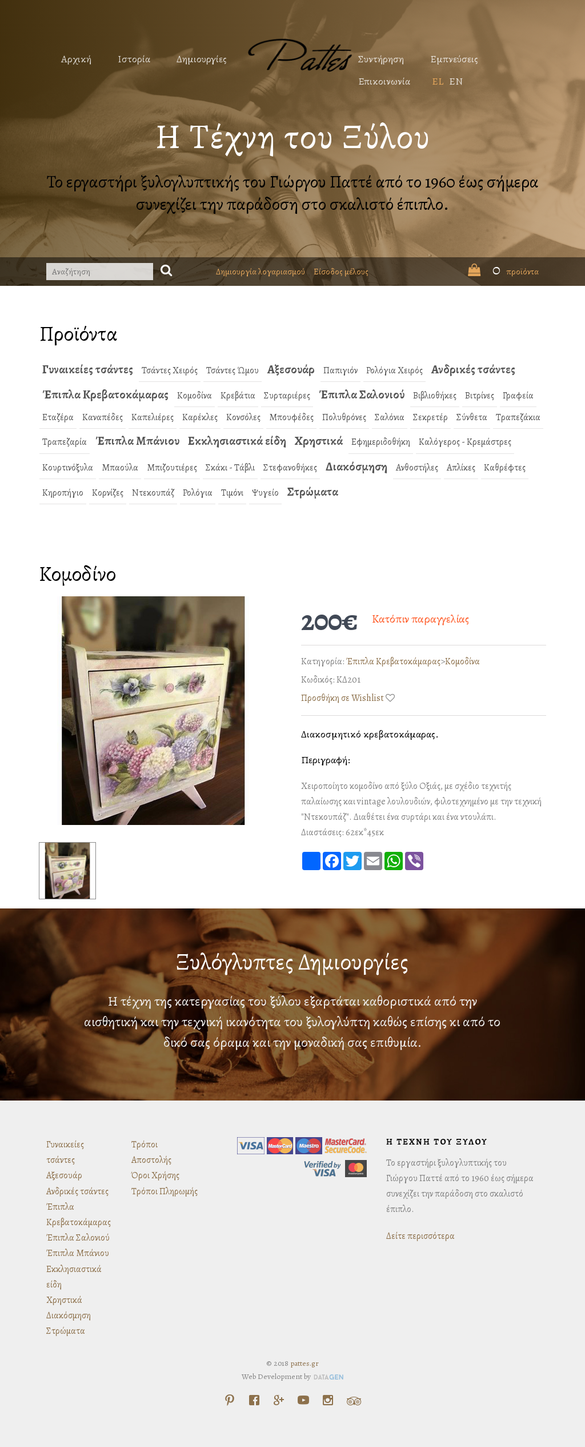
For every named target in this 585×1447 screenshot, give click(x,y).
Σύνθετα (471, 417)
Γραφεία (518, 395)
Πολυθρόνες (344, 417)
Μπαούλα (120, 467)
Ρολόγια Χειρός (394, 370)
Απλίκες (461, 467)
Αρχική (76, 59)
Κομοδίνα (194, 395)
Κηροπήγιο (62, 493)
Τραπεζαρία (64, 442)
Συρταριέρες (287, 395)
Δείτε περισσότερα (420, 1236)
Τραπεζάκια (518, 417)
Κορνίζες (107, 493)
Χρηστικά (319, 441)
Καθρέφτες (505, 467)
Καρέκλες (200, 417)
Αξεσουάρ (291, 369)
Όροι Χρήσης (155, 1175)
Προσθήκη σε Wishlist (342, 698)
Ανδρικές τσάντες (473, 369)
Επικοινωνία (384, 81)
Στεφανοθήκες (290, 467)
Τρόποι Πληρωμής (164, 1191)
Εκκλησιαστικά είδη (237, 441)
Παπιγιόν (340, 370)
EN (456, 81)
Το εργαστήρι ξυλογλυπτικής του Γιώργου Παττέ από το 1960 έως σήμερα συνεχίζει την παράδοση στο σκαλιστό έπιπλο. (293, 193)
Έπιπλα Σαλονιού (361, 394)
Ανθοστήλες (417, 467)
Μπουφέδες (291, 417)
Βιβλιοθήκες (434, 395)
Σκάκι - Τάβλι (230, 467)
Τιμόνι (232, 493)
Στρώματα (312, 492)
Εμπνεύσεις (454, 59)
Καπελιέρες (152, 417)
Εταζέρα (58, 417)
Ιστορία (134, 59)
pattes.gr (304, 1363)
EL (437, 81)
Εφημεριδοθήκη (380, 442)
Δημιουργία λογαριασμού (260, 271)
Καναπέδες (102, 417)
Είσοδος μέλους (341, 271)
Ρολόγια (198, 493)
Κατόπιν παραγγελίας (420, 619)
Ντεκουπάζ (153, 493)
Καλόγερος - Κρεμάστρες (465, 442)
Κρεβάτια (238, 395)
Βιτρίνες (479, 395)
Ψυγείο (265, 493)
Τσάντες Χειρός (170, 370)
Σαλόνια (389, 417)
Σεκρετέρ (430, 417)
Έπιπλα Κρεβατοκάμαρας (105, 394)
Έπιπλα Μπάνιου (137, 441)
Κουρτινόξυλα (67, 467)
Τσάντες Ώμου (232, 370)
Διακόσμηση (356, 467)
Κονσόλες (243, 417)
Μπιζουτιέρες (172, 467)
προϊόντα (503, 271)
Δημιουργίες (202, 59)
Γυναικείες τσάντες (87, 369)
